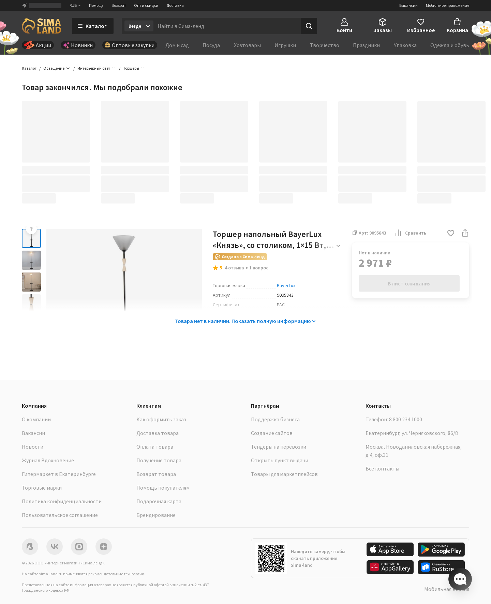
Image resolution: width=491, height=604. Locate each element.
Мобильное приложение (447, 5)
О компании (36, 419)
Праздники (366, 45)
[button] (451, 234)
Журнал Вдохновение (48, 460)
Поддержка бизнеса (275, 419)
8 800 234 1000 (405, 419)
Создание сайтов (272, 433)
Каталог (29, 68)
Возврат (118, 5)
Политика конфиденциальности (62, 501)
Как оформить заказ (161, 419)
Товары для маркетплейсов (284, 473)
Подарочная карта (158, 501)
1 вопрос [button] (258, 268)
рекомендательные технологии (116, 573)
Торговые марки (42, 487)
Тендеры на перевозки (278, 446)
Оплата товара (154, 446)
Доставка (175, 5)
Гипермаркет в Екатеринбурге (59, 473)
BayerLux (286, 285)
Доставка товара (157, 433)
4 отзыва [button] (234, 268)
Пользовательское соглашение (60, 514)
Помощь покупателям (163, 487)
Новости (32, 446)
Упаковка (405, 45)
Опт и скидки (146, 5)
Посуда (211, 45)
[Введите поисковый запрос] (227, 26)
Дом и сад (177, 45)
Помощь (96, 5)
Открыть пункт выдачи (279, 460)
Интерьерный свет (93, 68)
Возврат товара (156, 473)
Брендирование (156, 514)
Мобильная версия (446, 589)
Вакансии (408, 5)
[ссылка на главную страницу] (41, 26)
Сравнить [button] (410, 233)
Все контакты (382, 468)
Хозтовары (247, 45)
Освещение (53, 68)
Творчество (324, 45)
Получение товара (158, 460)
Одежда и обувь (449, 45)
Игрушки (285, 45)
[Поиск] (309, 26)
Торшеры (131, 68)
